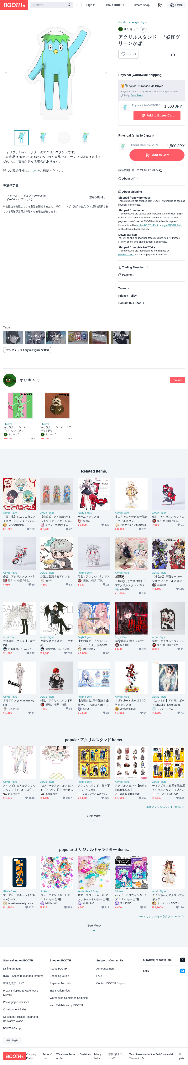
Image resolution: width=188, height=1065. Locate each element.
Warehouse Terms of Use (65, 1056)
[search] (69, 5)
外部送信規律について (116, 1056)
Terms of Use (47, 1056)
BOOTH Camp (12, 1028)
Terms (122, 288)
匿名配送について (14, 983)
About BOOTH (114, 5)
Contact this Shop (129, 303)
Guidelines (85, 1054)
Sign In (91, 5)
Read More (137, 95)
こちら (32, 170)
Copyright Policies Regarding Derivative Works (20, 1019)
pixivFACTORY (126, 254)
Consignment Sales (14, 1009)
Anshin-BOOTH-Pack (147, 225)
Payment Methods (60, 983)
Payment (127, 274)
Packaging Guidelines (16, 1002)
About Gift (128, 178)
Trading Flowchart (133, 267)
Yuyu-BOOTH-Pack (172, 225)
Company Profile (31, 1056)
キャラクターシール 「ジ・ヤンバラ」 (16, 429)
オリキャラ (29, 380)
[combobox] (51, 5)
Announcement (105, 968)
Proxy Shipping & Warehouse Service (20, 992)
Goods (122, 22)
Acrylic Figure (140, 22)
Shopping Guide (59, 975)
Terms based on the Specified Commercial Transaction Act (151, 1056)
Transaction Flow (60, 990)
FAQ (99, 975)
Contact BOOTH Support (111, 983)
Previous (6, 73)
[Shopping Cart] (160, 5)
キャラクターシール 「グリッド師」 (56, 429)
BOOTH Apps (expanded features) (23, 975)
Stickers (8, 424)
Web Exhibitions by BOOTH (66, 1005)
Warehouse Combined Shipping (69, 997)
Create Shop (141, 5)
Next (106, 73)
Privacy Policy (127, 295)
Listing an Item (12, 968)
